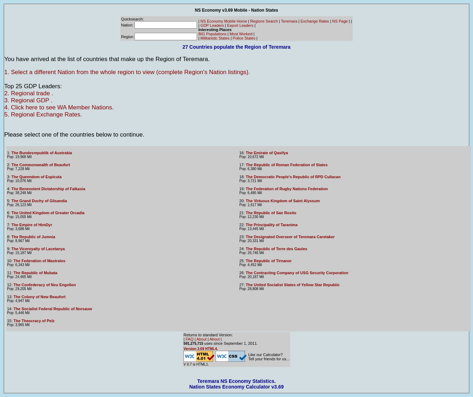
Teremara (289, 21)
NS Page (340, 21)
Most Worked (240, 34)
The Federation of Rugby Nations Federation (287, 189)
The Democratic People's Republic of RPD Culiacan (293, 177)
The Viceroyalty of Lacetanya (38, 249)
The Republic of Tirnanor (269, 261)
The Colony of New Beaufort (39, 297)
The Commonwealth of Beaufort (40, 165)
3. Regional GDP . (28, 100)
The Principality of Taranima (272, 225)
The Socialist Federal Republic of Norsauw (52, 309)
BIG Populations (212, 34)
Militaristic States (215, 38)
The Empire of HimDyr (31, 225)
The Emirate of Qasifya (267, 153)
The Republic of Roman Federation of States (287, 165)
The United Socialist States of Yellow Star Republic (293, 285)
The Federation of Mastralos (39, 261)
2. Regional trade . (28, 93)
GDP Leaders (212, 25)
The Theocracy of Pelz (33, 321)
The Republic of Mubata (35, 273)
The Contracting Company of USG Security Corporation (297, 273)
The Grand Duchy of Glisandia (39, 201)
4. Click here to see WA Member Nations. (59, 107)
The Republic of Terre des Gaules (276, 249)
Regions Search (264, 21)
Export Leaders (240, 25)
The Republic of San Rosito (271, 213)
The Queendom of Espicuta (36, 177)
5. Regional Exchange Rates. (43, 114)
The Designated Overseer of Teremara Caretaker (290, 237)
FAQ (189, 339)
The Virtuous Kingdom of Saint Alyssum (283, 201)
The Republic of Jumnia (33, 237)
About (201, 339)
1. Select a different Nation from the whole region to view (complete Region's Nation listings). (127, 72)
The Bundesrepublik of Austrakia (41, 153)
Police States (244, 38)
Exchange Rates (314, 21)
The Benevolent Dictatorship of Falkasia (48, 189)
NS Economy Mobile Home (223, 21)
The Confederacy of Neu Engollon (44, 285)
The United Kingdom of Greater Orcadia (47, 213)
